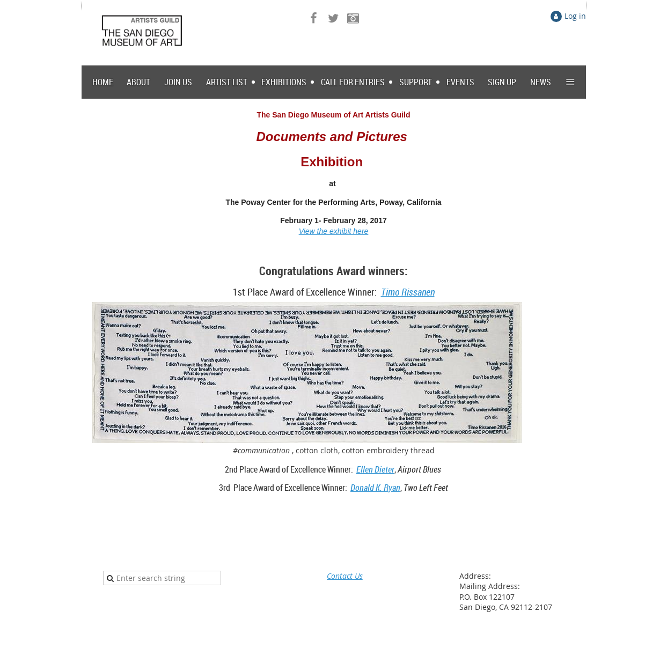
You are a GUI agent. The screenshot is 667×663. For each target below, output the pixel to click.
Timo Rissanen (408, 291)
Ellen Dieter (375, 469)
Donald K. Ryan (375, 487)
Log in (575, 16)
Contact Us (345, 576)
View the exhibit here (334, 231)
